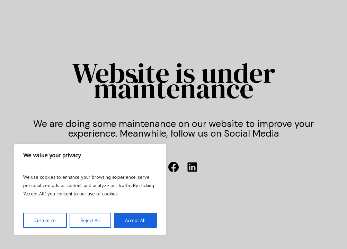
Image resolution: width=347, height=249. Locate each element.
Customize (45, 220)
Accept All (135, 220)
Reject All (90, 220)
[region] (90, 189)
